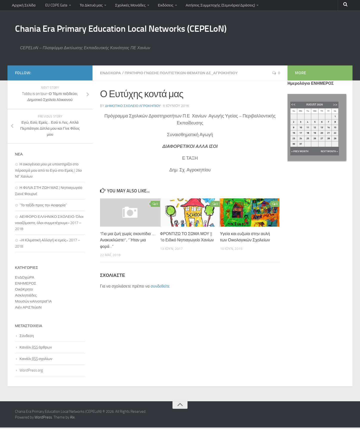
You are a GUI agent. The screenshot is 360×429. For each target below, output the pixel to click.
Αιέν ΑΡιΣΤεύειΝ (28, 309)
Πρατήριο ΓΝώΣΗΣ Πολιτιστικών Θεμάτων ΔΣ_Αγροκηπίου (187, 74)
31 (301, 145)
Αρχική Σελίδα (23, 6)
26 (315, 140)
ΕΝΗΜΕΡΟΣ (25, 285)
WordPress (43, 419)
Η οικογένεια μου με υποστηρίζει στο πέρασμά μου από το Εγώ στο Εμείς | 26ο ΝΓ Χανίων (48, 171)
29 (335, 140)
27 (321, 140)
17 (301, 134)
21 (328, 134)
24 (301, 140)
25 (307, 140)
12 (315, 129)
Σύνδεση (27, 337)
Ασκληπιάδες (26, 297)
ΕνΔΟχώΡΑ (111, 74)
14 (328, 129)
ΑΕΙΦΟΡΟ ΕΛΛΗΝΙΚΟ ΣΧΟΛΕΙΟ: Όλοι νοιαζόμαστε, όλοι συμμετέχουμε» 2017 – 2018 (49, 224)
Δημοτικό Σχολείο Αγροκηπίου (134, 107)
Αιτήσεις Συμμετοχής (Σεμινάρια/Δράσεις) (218, 6)
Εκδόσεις (163, 6)
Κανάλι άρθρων (36, 349)
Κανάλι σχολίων (36, 360)
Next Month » (329, 152)
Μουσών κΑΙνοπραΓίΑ (33, 303)
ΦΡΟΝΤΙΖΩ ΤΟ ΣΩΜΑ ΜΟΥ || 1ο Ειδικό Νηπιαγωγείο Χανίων (186, 241)
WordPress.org (31, 372)
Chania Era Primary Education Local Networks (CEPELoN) (138, 29)
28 (328, 140)
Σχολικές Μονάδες (128, 6)
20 (321, 134)
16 (293, 134)
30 (293, 145)
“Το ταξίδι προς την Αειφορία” (43, 206)
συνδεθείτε (160, 287)
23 (293, 140)
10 (301, 129)
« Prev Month (299, 152)
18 (307, 134)
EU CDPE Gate (55, 6)
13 (321, 129)
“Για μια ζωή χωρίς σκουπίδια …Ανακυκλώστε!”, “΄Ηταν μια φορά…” (127, 241)
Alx (72, 419)
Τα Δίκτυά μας (89, 6)
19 (315, 134)
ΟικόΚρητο (24, 291)
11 (307, 129)
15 (335, 129)
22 (335, 134)
